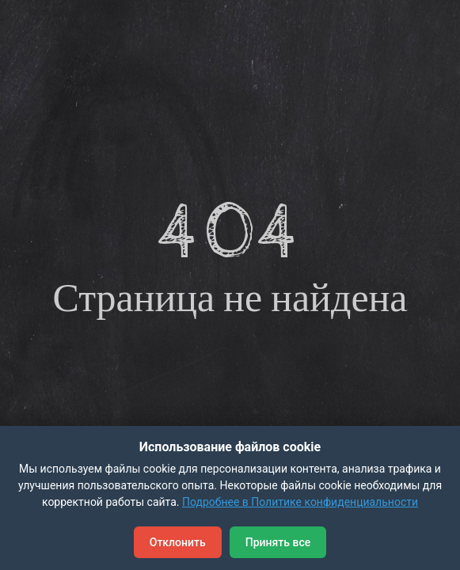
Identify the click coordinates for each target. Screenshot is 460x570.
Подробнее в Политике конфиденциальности (300, 502)
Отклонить (178, 542)
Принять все (277, 542)
